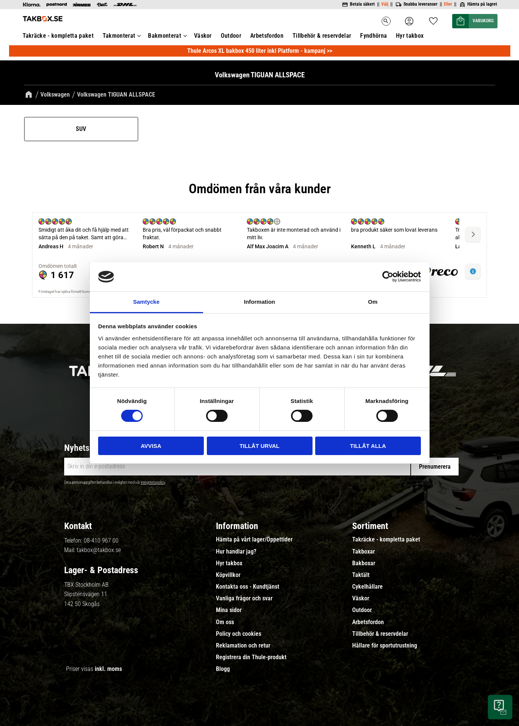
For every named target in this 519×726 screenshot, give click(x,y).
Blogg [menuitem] (223, 669)
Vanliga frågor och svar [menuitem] (244, 598)
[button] (433, 18)
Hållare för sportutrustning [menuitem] (384, 645)
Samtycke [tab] (146, 301)
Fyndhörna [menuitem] (373, 35)
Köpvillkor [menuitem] (228, 575)
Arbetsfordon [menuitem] (266, 35)
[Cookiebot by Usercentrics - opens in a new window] (388, 276)
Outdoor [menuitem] (231, 35)
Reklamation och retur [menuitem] (243, 645)
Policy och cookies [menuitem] (238, 634)
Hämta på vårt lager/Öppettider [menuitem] (254, 539)
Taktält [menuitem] (361, 575)
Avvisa (151, 446)
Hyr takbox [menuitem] (410, 35)
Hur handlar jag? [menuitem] (236, 551)
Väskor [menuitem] (203, 35)
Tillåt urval (259, 446)
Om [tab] (372, 301)
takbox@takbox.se (99, 550)
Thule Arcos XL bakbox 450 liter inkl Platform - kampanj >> (259, 50)
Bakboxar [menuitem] (363, 563)
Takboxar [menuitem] (363, 551)
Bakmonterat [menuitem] (164, 35)
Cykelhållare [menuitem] (367, 586)
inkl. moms (108, 668)
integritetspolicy (153, 482)
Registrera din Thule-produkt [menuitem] (251, 657)
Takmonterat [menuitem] (119, 35)
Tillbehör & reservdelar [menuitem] (322, 35)
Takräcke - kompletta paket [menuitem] (58, 35)
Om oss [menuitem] (225, 622)
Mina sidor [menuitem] (229, 610)
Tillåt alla (368, 446)
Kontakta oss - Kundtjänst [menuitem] (247, 586)
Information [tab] (259, 301)
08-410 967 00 (101, 540)
